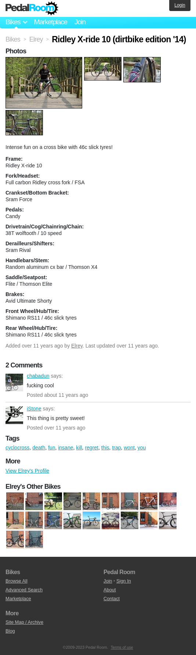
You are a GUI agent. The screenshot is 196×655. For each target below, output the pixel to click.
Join (80, 22)
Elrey (77, 346)
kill (79, 448)
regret (91, 448)
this (105, 448)
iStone (14, 415)
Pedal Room (32, 8)
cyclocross (17, 448)
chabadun (14, 382)
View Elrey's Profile (27, 471)
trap (116, 448)
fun (51, 448)
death (38, 448)
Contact (112, 598)
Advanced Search (24, 589)
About (110, 589)
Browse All (17, 581)
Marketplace (50, 22)
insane (65, 448)
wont (129, 448)
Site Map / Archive (24, 622)
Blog (10, 631)
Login (179, 5)
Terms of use (122, 647)
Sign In (123, 581)
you (142, 448)
